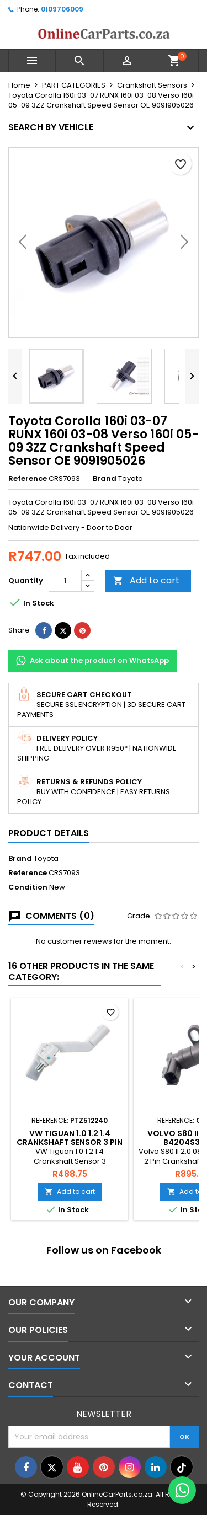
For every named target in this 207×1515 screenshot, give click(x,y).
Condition (27, 887)
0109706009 (62, 9)
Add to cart (146, 580)
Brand (104, 479)
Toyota (46, 858)
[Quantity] (65, 581)
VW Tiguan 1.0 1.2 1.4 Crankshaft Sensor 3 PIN (70, 1138)
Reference (27, 479)
